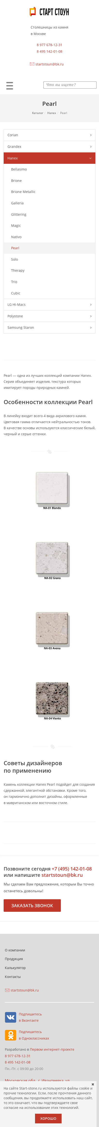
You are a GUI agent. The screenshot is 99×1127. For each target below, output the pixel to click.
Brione (16, 180)
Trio (14, 281)
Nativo (16, 237)
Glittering (18, 214)
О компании (15, 950)
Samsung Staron (49, 327)
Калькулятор (15, 967)
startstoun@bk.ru (49, 64)
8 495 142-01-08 (49, 51)
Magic (16, 225)
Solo (14, 259)
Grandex (49, 146)
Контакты (13, 976)
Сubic (15, 293)
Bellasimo (19, 169)
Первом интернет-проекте (52, 1049)
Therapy (17, 270)
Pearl (15, 248)
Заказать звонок (32, 905)
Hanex (51, 113)
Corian (49, 135)
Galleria (17, 203)
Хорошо (48, 1118)
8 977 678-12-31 (49, 45)
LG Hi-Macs (49, 304)
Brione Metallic (23, 191)
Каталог (37, 113)
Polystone (49, 316)
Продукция (14, 958)
